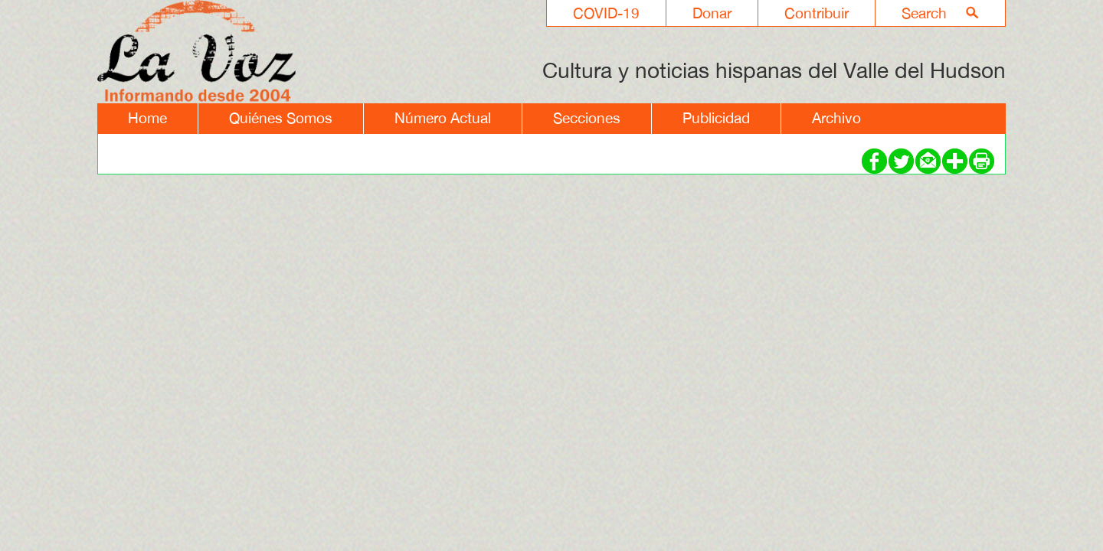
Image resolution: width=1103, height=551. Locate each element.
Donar (712, 13)
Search (924, 13)
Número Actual (442, 118)
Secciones (586, 118)
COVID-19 (606, 13)
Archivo (836, 118)
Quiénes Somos (280, 118)
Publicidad (716, 118)
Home (147, 118)
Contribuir (816, 13)
